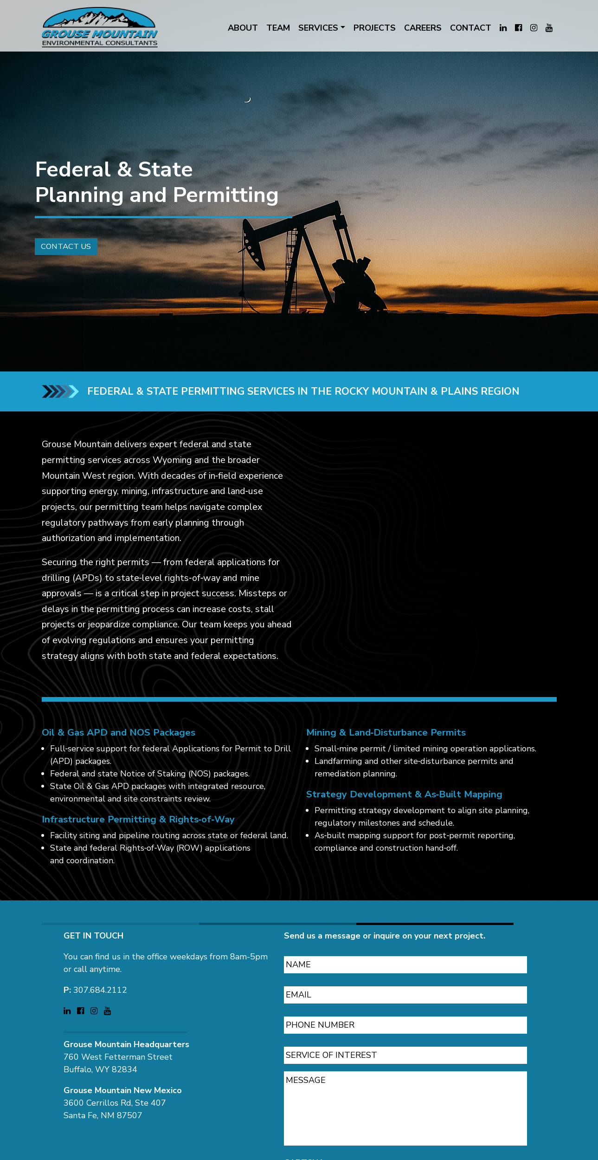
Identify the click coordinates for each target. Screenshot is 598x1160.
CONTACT (470, 27)
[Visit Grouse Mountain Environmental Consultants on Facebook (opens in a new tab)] (518, 28)
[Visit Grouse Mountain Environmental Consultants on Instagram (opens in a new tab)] (533, 28)
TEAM (278, 27)
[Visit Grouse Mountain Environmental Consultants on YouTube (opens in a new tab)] (549, 28)
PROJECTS (375, 27)
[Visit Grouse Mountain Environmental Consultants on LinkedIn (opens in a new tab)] (503, 28)
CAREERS (423, 27)
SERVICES (318, 27)
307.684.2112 (100, 984)
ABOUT (243, 27)
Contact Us (62, 254)
